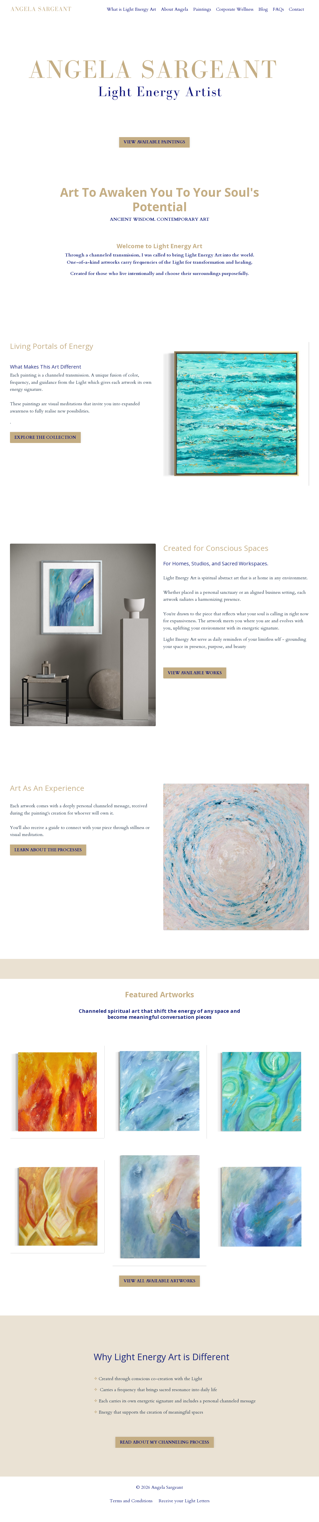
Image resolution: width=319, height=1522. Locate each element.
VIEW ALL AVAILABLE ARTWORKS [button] (160, 1282)
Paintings (202, 9)
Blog (263, 9)
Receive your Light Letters (184, 1509)
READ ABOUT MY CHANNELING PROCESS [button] (164, 1451)
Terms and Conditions (131, 1509)
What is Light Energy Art (131, 9)
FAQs (278, 9)
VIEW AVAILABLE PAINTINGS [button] (154, 142)
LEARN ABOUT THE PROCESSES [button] (48, 850)
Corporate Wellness (234, 9)
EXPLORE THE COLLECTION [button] (45, 437)
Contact (296, 9)
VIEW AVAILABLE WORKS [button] (195, 673)
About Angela (174, 9)
